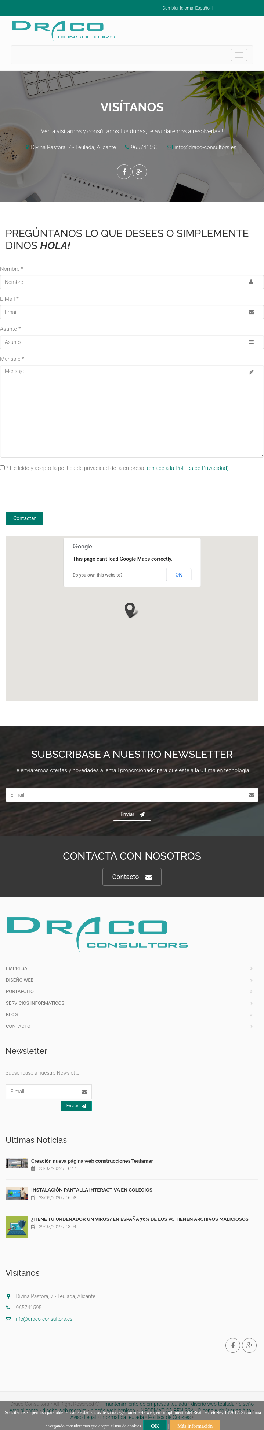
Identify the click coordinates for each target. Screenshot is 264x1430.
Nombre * (11, 269)
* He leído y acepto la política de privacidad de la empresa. (117, 468)
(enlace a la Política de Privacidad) (188, 468)
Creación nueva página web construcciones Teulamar (92, 1161)
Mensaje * (12, 359)
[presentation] (67, 493)
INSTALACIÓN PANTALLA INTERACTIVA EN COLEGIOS (91, 1190)
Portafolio (20, 991)
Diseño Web (20, 980)
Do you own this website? (98, 575)
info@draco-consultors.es (199, 147)
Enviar (132, 814)
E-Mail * (9, 299)
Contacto (132, 877)
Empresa (17, 968)
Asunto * (10, 329)
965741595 (140, 147)
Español (203, 8)
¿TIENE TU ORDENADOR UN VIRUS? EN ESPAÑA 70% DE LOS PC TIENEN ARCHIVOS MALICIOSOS (140, 1219)
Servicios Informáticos (35, 1003)
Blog (12, 1014)
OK (179, 575)
